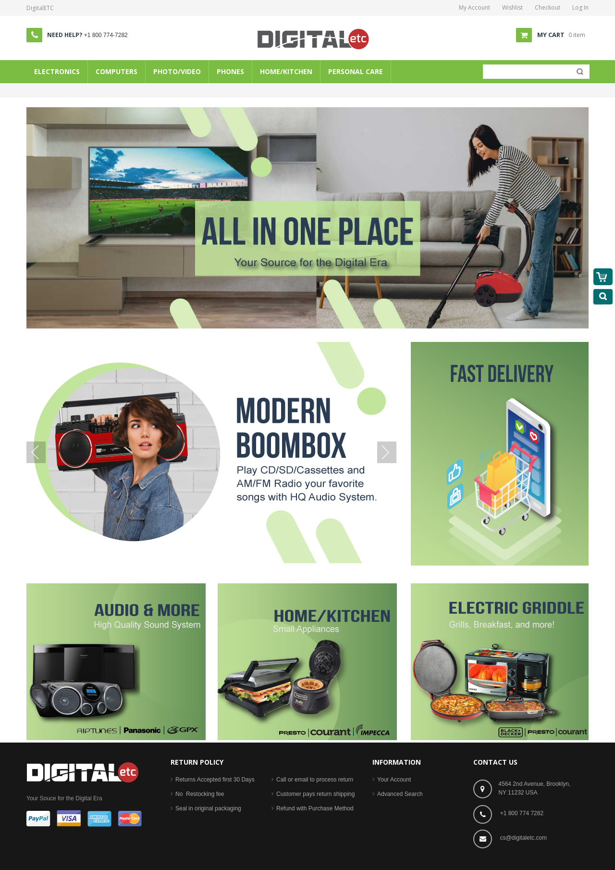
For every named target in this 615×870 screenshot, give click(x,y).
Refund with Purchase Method (315, 808)
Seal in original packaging (208, 808)
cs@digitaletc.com (523, 837)
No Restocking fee (199, 794)
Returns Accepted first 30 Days (215, 779)
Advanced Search (400, 794)
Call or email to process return (314, 779)
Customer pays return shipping (315, 794)
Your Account (394, 779)
